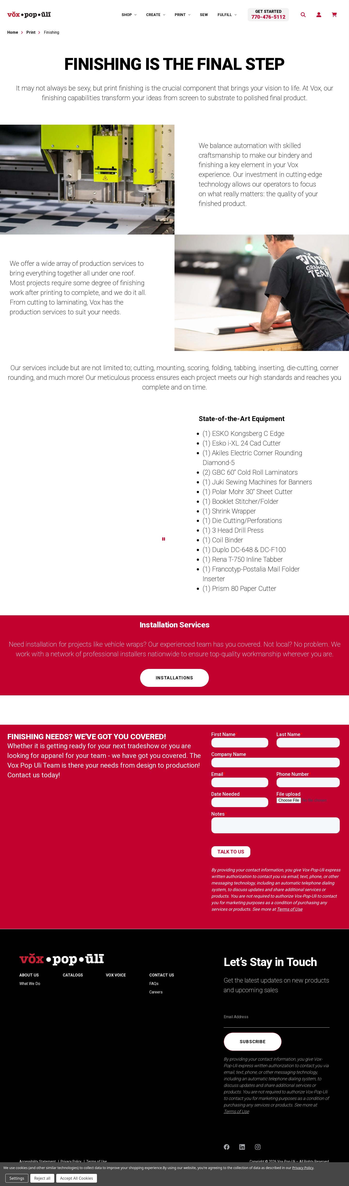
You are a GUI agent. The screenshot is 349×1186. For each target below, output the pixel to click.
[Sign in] (318, 14)
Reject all (42, 1178)
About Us (29, 975)
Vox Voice (116, 975)
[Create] (155, 15)
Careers (156, 992)
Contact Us (161, 975)
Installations (174, 677)
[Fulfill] (227, 15)
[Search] (303, 14)
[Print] (182, 15)
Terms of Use (289, 909)
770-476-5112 (268, 17)
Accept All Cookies (76, 1178)
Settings (16, 1178)
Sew (204, 15)
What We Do (29, 983)
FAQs (154, 983)
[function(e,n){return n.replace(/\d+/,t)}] (334, 14)
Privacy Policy (302, 1167)
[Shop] (129, 15)
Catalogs (73, 975)
